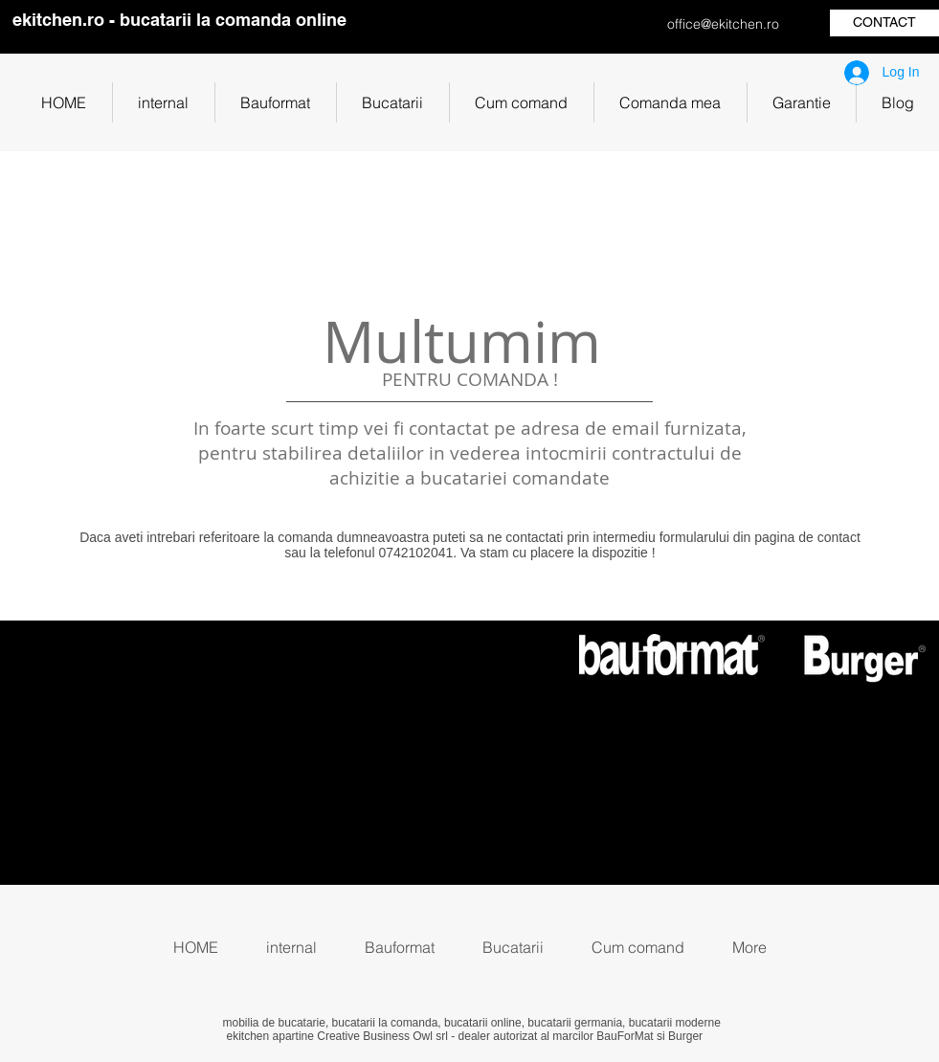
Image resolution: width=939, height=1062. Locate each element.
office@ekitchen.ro (723, 24)
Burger (685, 1036)
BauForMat (624, 1036)
